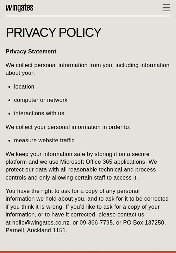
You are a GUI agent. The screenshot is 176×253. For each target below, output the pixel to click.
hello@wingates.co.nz (40, 223)
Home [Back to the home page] (20, 8)
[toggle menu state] (166, 8)
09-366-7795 (96, 223)
